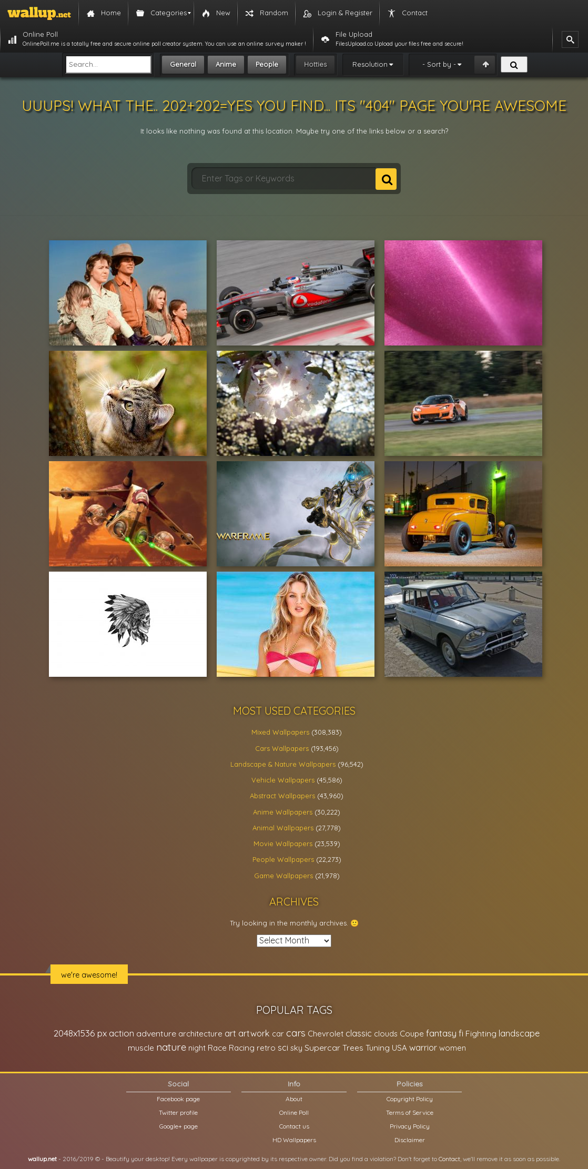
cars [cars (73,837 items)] (296, 1033)
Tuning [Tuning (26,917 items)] (378, 1048)
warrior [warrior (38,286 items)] (423, 1047)
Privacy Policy (410, 1126)
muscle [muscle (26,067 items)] (141, 1048)
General (183, 64)
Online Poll (294, 1112)
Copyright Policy (410, 1099)
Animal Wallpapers (282, 828)
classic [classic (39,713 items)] (359, 1033)
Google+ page (178, 1126)
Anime (226, 64)
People (267, 64)
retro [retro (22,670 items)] (266, 1048)
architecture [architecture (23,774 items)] (200, 1034)
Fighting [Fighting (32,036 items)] (480, 1033)
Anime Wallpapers (282, 812)
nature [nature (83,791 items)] (171, 1047)
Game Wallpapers (283, 875)
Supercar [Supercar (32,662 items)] (322, 1047)
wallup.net (42, 1159)
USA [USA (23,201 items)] (399, 1048)
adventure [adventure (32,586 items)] (156, 1033)
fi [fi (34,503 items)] (461, 1033)
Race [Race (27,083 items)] (217, 1048)
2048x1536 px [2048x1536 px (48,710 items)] (80, 1033)
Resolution (370, 64)
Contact (449, 1159)
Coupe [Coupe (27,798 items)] (412, 1034)
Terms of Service (409, 1112)
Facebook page (178, 1099)
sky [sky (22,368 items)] (296, 1048)
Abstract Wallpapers (282, 795)
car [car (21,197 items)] (278, 1034)
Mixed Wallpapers (280, 732)
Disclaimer (409, 1140)
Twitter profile (178, 1112)
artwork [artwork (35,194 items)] (254, 1033)
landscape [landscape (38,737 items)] (519, 1033)
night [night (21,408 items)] (197, 1048)
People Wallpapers (283, 859)
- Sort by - (439, 64)
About (294, 1099)
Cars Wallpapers (282, 748)
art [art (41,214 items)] (230, 1033)
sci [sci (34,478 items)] (283, 1047)
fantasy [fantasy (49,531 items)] (441, 1033)
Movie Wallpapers (283, 843)
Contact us (294, 1126)
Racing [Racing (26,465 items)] (242, 1048)
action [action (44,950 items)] (121, 1033)
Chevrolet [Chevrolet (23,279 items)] (325, 1034)
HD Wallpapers (294, 1140)
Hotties (315, 64)
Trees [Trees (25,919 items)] (352, 1048)
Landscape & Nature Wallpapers (283, 764)
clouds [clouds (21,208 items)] (386, 1034)
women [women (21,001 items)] (452, 1048)
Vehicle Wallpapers (283, 780)
